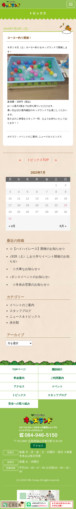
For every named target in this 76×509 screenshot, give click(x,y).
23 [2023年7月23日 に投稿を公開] (65, 205)
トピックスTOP (38, 160)
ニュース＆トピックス (50, 136)
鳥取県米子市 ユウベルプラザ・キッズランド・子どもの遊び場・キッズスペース (11, 4)
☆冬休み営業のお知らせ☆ (30, 284)
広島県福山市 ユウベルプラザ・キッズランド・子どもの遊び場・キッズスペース (38, 419)
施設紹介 (57, 369)
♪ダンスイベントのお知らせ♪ (30, 276)
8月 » (63, 226)
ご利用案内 (57, 378)
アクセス (19, 386)
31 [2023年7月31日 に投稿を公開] (10, 218)
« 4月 (12, 226)
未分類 (14, 322)
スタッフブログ (20, 310)
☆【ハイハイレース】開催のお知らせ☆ (37, 248)
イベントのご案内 (28, 136)
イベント (57, 386)
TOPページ (19, 369)
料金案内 (19, 378)
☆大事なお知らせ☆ (25, 269)
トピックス (19, 395)
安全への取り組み (19, 403)
